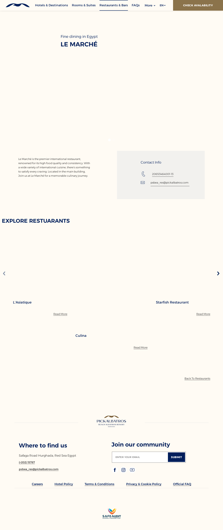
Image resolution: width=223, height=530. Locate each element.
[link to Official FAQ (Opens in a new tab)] (182, 484)
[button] (162, 5)
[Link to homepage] (111, 422)
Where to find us (43, 445)
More (150, 5)
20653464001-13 (162, 174)
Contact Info (151, 162)
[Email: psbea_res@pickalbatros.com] (165, 182)
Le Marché (79, 44)
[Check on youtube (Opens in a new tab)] (132, 472)
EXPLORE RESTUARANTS (36, 221)
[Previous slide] (4, 273)
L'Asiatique (22, 302)
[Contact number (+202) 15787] (27, 462)
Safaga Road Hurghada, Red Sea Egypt (47, 455)
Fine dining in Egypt (79, 36)
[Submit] (176, 457)
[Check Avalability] (198, 5)
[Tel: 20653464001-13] (157, 174)
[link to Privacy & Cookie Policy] (143, 484)
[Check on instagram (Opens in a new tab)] (124, 472)
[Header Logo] (17, 5)
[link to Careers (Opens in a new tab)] (37, 484)
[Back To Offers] (197, 378)
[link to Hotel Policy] (64, 484)
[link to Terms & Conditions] (99, 484)
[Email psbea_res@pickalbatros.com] (39, 469)
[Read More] (60, 314)
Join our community (141, 444)
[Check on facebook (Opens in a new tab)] (115, 472)
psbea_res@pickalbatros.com (170, 182)
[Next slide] (218, 273)
